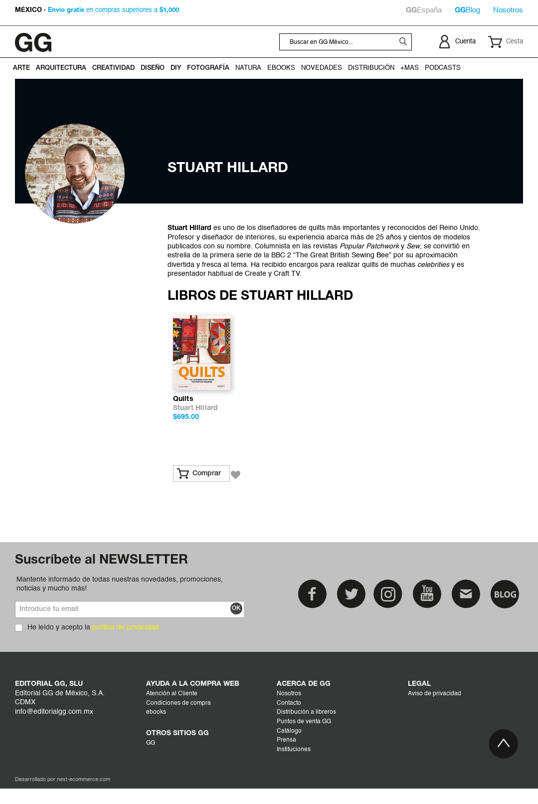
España (424, 10)
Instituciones (294, 765)
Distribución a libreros (306, 728)
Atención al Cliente (171, 709)
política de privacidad (125, 642)
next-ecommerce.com (83, 795)
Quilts (183, 414)
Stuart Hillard (195, 423)
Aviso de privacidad (434, 709)
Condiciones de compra (178, 719)
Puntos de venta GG (304, 737)
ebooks (156, 728)
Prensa (286, 756)
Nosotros (508, 10)
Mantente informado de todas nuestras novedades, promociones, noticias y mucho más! (119, 599)
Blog (467, 10)
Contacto (289, 719)
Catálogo (289, 746)
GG (150, 759)
